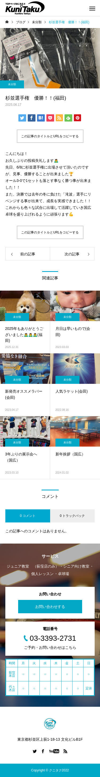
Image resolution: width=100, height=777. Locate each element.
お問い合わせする (50, 606)
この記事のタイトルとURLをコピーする (50, 136)
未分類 (12, 84)
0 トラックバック (72, 516)
